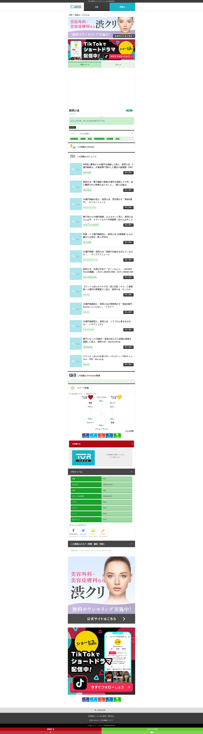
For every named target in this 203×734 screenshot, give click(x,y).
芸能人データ (84, 65)
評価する (51, 731)
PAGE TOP (102, 710)
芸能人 (122, 7)
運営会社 (111, 716)
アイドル (101, 121)
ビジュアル (74, 121)
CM (96, 7)
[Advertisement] (101, 88)
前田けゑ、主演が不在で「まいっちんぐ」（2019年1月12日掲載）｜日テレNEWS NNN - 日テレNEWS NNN (108, 272)
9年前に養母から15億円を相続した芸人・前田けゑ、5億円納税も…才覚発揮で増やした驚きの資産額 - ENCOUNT (108, 167)
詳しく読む (128, 172)
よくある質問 (101, 716)
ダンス (85, 121)
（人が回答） (80, 134)
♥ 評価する (76, 444)
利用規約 (91, 716)
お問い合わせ (94, 720)
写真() (74, 550)
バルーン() (94, 550)
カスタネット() (105, 550)
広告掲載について (107, 720)
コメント (118, 65)
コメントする (152, 731)
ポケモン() (84, 550)
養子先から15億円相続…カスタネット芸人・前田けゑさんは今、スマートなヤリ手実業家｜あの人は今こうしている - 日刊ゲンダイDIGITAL (108, 220)
